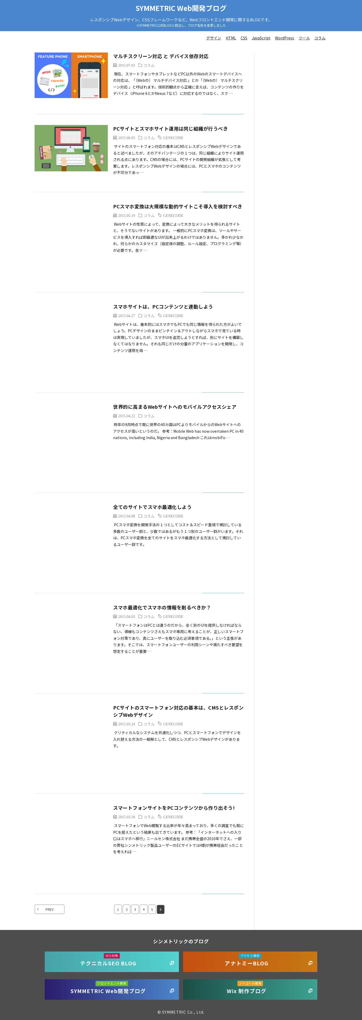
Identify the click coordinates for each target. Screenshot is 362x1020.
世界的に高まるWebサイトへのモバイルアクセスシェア (174, 406)
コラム (320, 38)
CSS (244, 38)
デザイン (213, 38)
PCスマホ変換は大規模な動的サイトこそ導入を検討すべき (177, 206)
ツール (304, 38)
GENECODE (173, 137)
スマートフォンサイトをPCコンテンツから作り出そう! (174, 807)
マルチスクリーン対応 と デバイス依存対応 (161, 55)
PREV (50, 909)
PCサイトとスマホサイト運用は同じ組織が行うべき (170, 128)
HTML (231, 38)
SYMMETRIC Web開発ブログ (181, 8)
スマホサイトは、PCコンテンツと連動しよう (163, 306)
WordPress (284, 38)
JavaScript (261, 38)
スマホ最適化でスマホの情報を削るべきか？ (162, 607)
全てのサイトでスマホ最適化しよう (152, 506)
